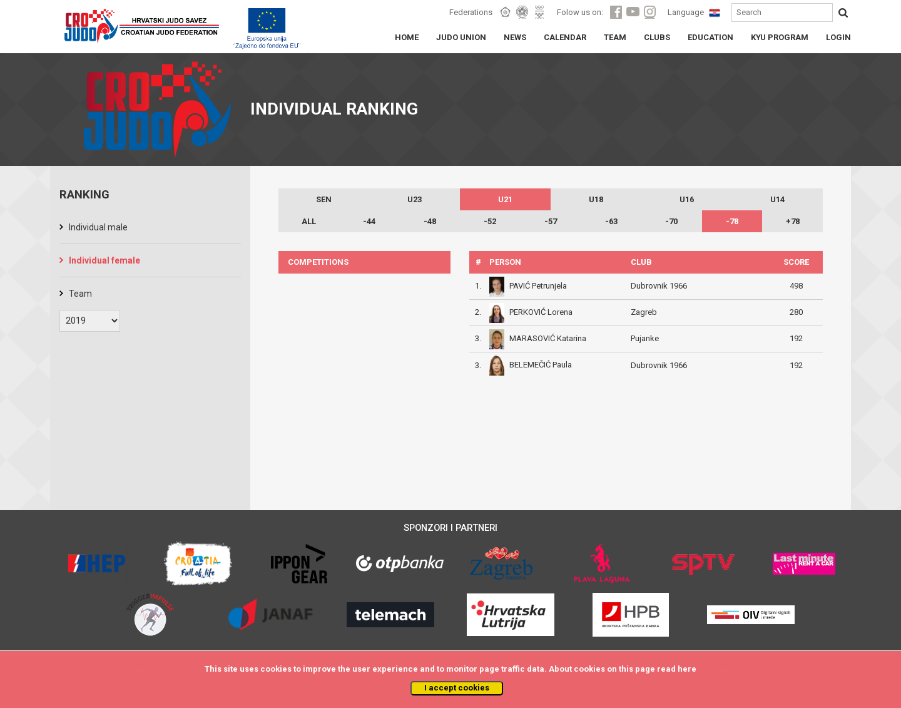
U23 (414, 199)
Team (80, 294)
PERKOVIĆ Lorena (541, 312)
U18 (596, 199)
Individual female (104, 260)
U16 (687, 199)
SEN (324, 199)
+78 (793, 221)
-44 (369, 221)
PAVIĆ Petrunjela (538, 285)
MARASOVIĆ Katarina (547, 338)
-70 (671, 221)
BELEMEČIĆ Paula (540, 364)
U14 (777, 199)
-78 (732, 221)
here (687, 669)
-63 (611, 221)
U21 (505, 199)
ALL (309, 221)
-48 (430, 221)
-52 (490, 221)
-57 (550, 221)
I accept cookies (456, 687)
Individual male (98, 227)
